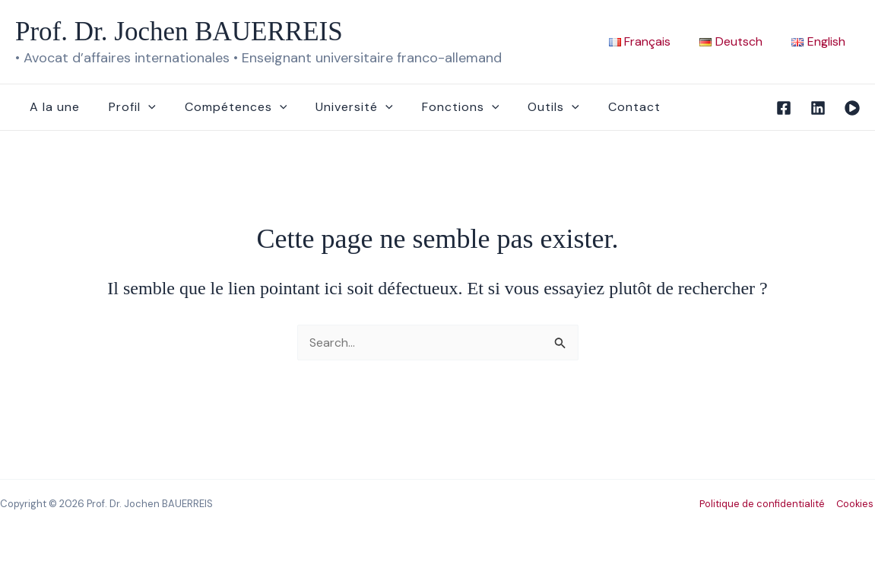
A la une (52, 107)
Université (338, 107)
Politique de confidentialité (763, 503)
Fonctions (440, 107)
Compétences (224, 107)
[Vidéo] (852, 108)
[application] (141, 107)
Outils (528, 107)
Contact (605, 107)
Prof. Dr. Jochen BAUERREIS (179, 31)
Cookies (855, 503)
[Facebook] (783, 108)
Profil (125, 107)
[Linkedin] (818, 108)
